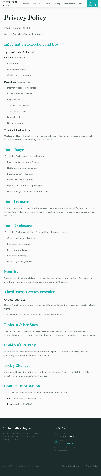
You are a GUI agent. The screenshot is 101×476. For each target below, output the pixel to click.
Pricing (57, 3)
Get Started (92, 3)
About (47, 3)
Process (36, 3)
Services (25, 3)
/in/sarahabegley (66, 436)
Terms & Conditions (70, 466)
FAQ (81, 3)
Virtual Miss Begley (10, 3)
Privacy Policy (92, 466)
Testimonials (69, 3)
